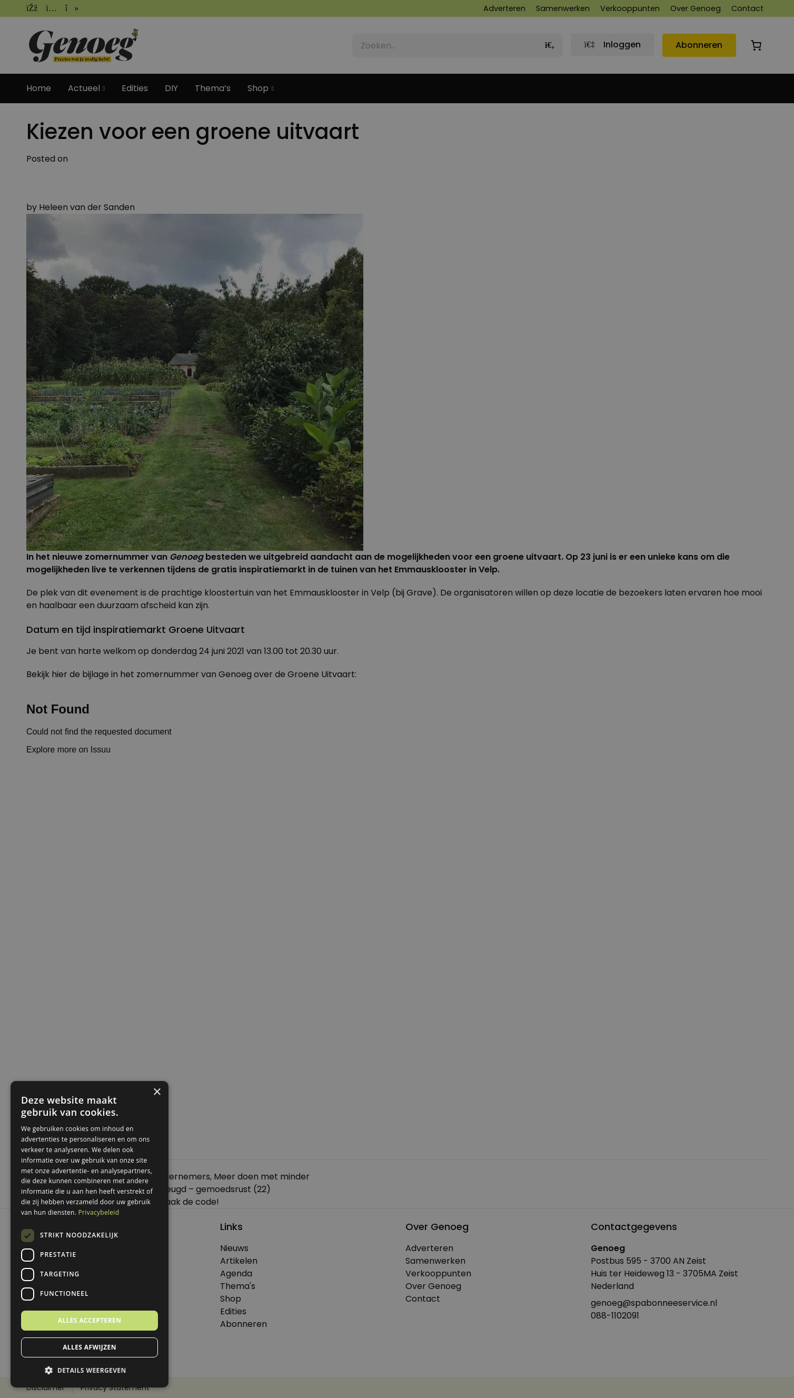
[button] (89, 1370)
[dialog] (397, 699)
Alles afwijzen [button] (89, 1347)
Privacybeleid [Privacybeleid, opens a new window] (99, 1212)
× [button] (157, 1092)
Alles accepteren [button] (90, 1320)
